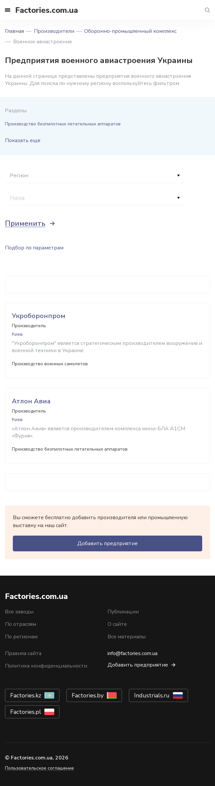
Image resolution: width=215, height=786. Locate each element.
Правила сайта (23, 653)
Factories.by (88, 695)
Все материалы (127, 636)
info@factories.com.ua (132, 653)
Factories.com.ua (46, 10)
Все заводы (19, 611)
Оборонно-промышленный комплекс (130, 31)
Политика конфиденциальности (46, 665)
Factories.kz (25, 695)
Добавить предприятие (107, 543)
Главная (14, 31)
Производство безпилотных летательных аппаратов (63, 124)
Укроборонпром (38, 315)
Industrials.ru (152, 695)
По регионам (21, 636)
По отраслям (20, 624)
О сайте (117, 624)
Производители (54, 31)
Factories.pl (25, 712)
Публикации (123, 611)
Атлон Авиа (31, 401)
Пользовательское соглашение (39, 768)
